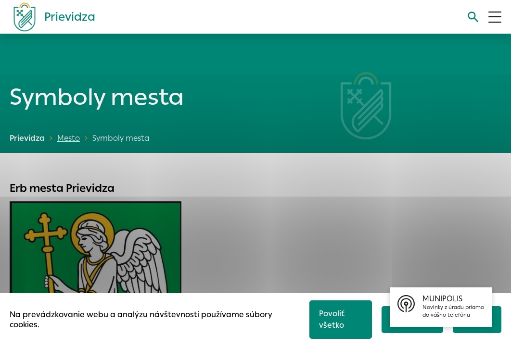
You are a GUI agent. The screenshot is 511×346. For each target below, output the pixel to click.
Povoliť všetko (332, 319)
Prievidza (27, 138)
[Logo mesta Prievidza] (50, 16)
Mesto (68, 138)
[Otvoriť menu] (494, 17)
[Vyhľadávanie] (473, 17)
